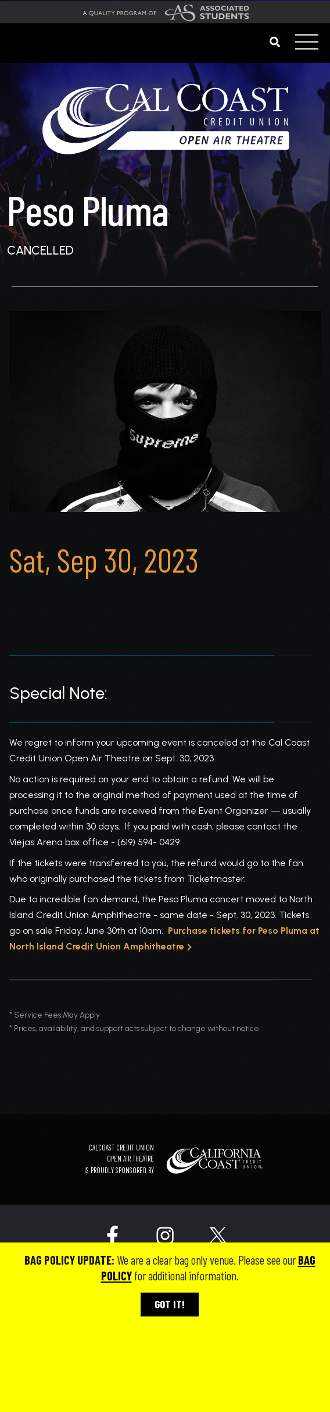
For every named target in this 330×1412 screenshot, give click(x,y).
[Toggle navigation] (306, 43)
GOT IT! (170, 1304)
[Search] (267, 42)
